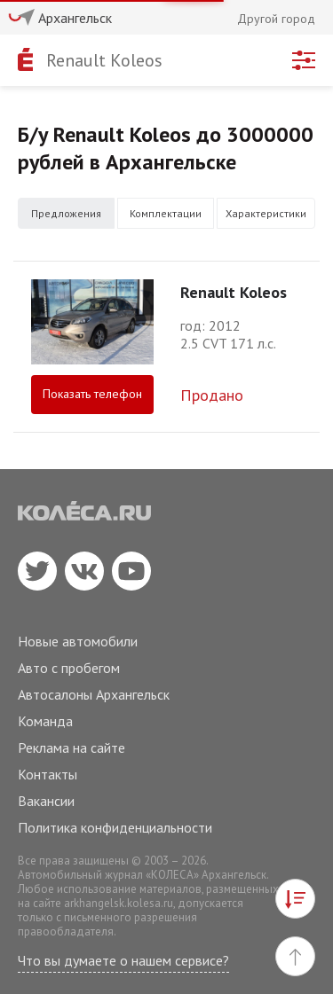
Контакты (47, 774)
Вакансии (46, 801)
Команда (45, 721)
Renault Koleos (104, 60)
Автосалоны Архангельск (94, 694)
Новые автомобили (78, 641)
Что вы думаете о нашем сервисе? (123, 960)
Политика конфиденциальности (115, 827)
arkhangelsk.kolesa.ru (118, 903)
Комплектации (166, 213)
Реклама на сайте (71, 747)
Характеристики (266, 213)
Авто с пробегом (69, 668)
